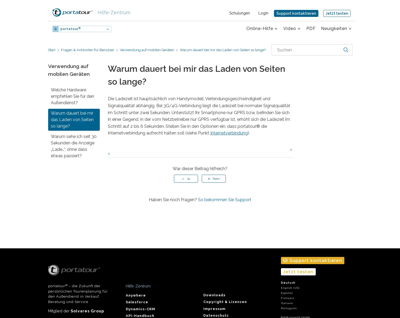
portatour (70, 29)
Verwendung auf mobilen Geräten (147, 50)
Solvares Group (87, 311)
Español (287, 292)
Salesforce (137, 302)
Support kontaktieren (296, 13)
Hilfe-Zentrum (112, 12)
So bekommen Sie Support (224, 199)
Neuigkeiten (334, 28)
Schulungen (239, 13)
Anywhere (136, 295)
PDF (311, 28)
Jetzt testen (337, 13)
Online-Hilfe (259, 28)
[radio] (186, 179)
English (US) (290, 287)
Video (289, 28)
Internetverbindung (229, 133)
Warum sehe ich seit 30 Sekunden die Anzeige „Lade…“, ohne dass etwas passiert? (74, 146)
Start (51, 50)
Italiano (287, 303)
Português (289, 308)
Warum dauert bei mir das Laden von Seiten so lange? (222, 50)
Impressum (214, 309)
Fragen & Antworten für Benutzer (87, 50)
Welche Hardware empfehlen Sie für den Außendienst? (72, 96)
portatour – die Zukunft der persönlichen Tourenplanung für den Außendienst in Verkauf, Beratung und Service (78, 284)
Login (263, 13)
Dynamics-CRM (140, 309)
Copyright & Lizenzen (225, 302)
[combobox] (312, 49)
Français (287, 298)
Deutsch (288, 282)
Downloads (214, 295)
